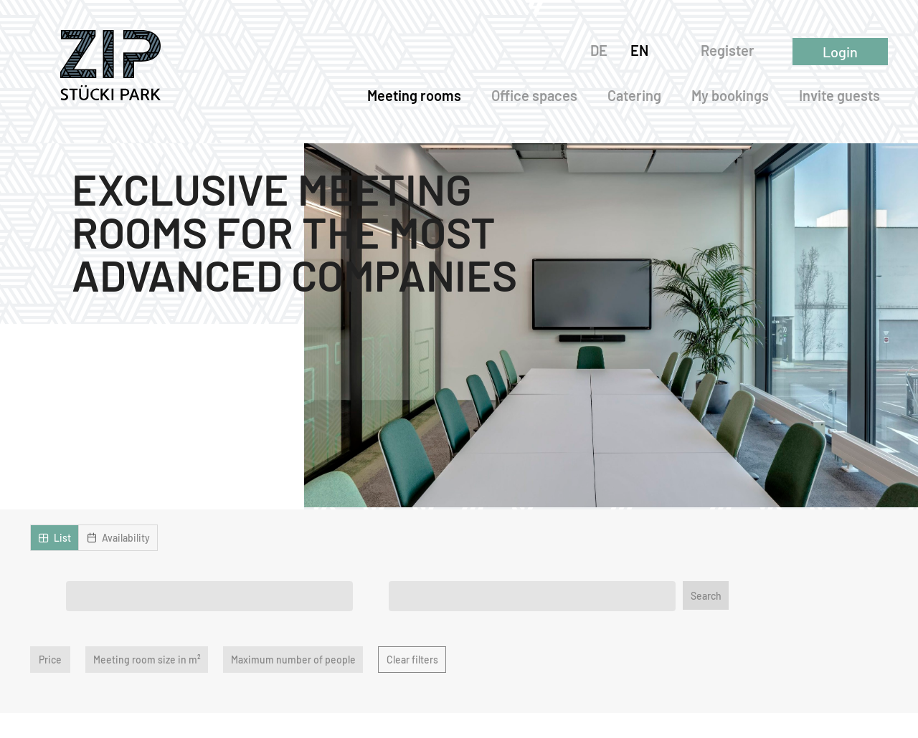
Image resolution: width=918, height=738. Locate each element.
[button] (54, 537)
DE (602, 50)
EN (643, 50)
